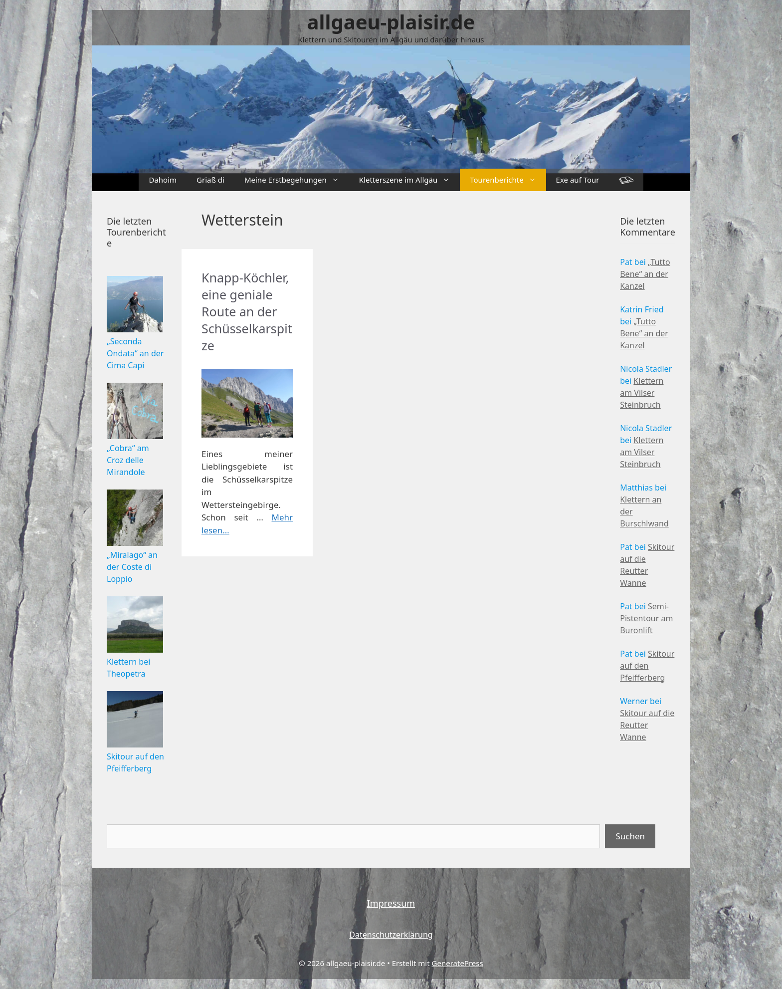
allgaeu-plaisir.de (391, 21)
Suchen (630, 836)
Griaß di (210, 180)
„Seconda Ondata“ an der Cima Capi (135, 353)
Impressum (391, 903)
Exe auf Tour (577, 180)
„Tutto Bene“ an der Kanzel (645, 273)
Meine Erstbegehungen (296, 180)
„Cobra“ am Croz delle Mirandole (128, 460)
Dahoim (163, 180)
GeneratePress (457, 963)
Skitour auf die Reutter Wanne (647, 725)
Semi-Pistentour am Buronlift (646, 618)
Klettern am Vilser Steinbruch (641, 392)
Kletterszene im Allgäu (409, 180)
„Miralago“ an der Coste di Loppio (132, 566)
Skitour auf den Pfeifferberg (647, 665)
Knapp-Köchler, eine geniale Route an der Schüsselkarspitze (246, 311)
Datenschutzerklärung (390, 934)
